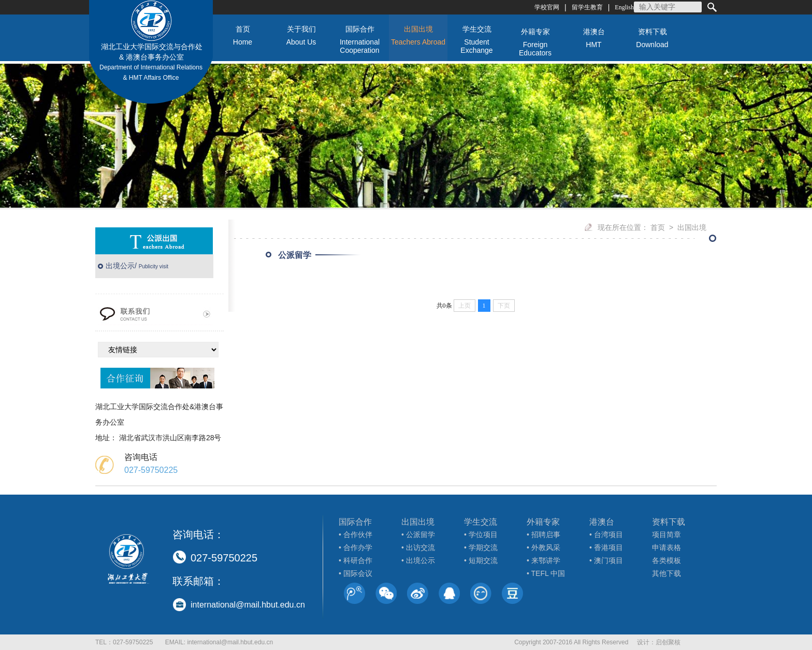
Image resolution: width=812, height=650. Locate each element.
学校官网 (546, 7)
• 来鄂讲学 (543, 560)
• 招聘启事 (543, 534)
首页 (657, 227)
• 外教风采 (543, 547)
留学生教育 (587, 7)
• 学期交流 (481, 547)
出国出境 (691, 227)
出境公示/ (137, 266)
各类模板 (666, 560)
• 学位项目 (481, 534)
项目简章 (666, 534)
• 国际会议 (355, 573)
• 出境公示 (418, 560)
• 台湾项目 (606, 534)
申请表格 (666, 547)
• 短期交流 (481, 560)
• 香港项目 (606, 547)
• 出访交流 (418, 547)
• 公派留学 (418, 534)
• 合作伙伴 (355, 534)
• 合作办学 (355, 547)
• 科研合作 (355, 560)
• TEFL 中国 (546, 573)
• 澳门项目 (606, 560)
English (624, 7)
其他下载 (666, 573)
